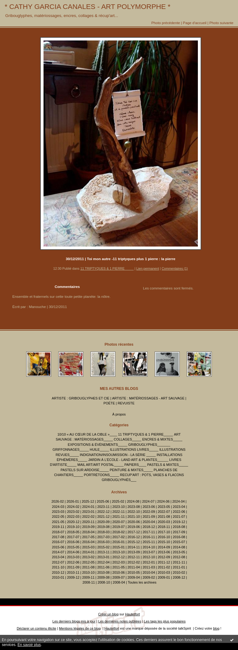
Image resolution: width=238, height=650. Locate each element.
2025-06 (103, 501)
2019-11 (58, 527)
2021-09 (149, 516)
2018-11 (164, 527)
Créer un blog (108, 614)
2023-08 (133, 507)
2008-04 (119, 582)
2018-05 (73, 532)
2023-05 (164, 507)
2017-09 (179, 532)
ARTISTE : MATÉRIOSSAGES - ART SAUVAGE (148, 398)
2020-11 (88, 522)
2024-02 (73, 507)
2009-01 (164, 577)
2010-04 (149, 572)
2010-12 (58, 572)
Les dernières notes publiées (119, 621)
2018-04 (88, 532)
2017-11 (149, 532)
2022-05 (58, 516)
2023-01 (88, 511)
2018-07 (58, 532)
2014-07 (58, 552)
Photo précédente (165, 23)
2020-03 (164, 522)
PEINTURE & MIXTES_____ (131, 470)
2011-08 (88, 567)
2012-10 (149, 557)
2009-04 (133, 577)
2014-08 (179, 547)
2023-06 (149, 507)
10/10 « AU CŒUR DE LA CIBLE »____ (87, 434)
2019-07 (118, 527)
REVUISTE (126, 403)
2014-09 (164, 547)
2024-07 (148, 501)
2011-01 (179, 567)
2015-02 (103, 547)
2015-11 (149, 542)
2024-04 (178, 501)
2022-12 (103, 511)
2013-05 (179, 552)
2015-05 (73, 547)
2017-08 (58, 537)
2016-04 (88, 542)
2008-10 (104, 582)
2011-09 (73, 567)
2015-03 (88, 547)
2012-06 (73, 562)
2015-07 (179, 542)
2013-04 (58, 557)
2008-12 (179, 577)
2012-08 (179, 557)
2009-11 (88, 577)
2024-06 (163, 501)
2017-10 (164, 532)
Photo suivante (221, 23)
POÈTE (109, 403)
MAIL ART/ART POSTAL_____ (100, 464)
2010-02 (179, 572)
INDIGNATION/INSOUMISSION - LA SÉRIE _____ (118, 455)
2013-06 (164, 552)
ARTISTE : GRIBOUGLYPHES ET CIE (81, 398)
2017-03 (103, 537)
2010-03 (164, 572)
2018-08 (179, 527)
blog (216, 628)
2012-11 (133, 557)
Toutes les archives (142, 582)
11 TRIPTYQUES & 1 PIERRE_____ (107, 268)
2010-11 (73, 572)
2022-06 (179, 511)
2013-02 (88, 557)
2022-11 (118, 511)
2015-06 (58, 547)
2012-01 (149, 562)
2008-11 (88, 582)
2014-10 (149, 547)
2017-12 (133, 532)
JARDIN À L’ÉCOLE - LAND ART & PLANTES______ (128, 460)
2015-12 (133, 542)
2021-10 (133, 516)
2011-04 (133, 567)
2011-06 (103, 567)
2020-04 (149, 522)
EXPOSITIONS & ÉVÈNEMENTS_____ (97, 444)
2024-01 (88, 507)
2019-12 (179, 522)
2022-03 (73, 516)
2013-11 (103, 552)
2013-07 (149, 552)
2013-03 (73, 557)
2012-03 (118, 562)
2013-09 (133, 552)
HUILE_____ (99, 449)
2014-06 (73, 552)
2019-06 (133, 527)
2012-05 (88, 562)
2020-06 (133, 522)
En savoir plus (29, 645)
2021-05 (58, 522)
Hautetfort (132, 614)
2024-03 (58, 507)
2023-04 (179, 507)
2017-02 (118, 537)
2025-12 (88, 501)
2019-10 (73, 527)
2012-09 (164, 557)
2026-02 (58, 501)
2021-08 (164, 516)
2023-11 (103, 507)
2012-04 (103, 562)
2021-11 (118, 516)
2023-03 (58, 511)
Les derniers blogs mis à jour (73, 621)
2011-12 (164, 562)
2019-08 (103, 527)
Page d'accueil (195, 23)
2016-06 (73, 542)
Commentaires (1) (175, 268)
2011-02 (164, 567)
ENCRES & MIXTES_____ (162, 439)
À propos (119, 414)
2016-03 (103, 542)
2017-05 (88, 537)
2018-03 (103, 532)
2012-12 (118, 557)
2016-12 (133, 537)
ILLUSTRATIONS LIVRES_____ (134, 449)
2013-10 (118, 552)
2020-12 (73, 522)
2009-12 (73, 577)
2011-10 (58, 567)
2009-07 (118, 577)
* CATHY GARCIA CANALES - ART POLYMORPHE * (87, 6)
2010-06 (118, 572)
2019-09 (88, 527)
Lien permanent (147, 268)
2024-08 (133, 501)
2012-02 (133, 562)
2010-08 (103, 572)
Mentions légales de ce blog (80, 628)
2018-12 (149, 527)
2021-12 (103, 516)
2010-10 (88, 572)
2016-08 (179, 537)
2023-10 (118, 507)
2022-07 (164, 511)
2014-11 (133, 547)
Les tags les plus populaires (165, 621)
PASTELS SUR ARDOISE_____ (85, 470)
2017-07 (73, 537)
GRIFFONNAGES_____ (70, 449)
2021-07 (179, 516)
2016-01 (118, 542)
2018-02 (118, 532)
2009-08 (103, 577)
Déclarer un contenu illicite (36, 628)
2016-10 (164, 537)
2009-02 (149, 577)
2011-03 (149, 567)
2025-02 (118, 501)
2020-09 (103, 522)
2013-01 (103, 557)
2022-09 (149, 511)
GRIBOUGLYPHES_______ (149, 444)
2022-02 (88, 516)
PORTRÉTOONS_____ (101, 475)
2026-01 (73, 501)
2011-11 (179, 562)
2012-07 (58, 562)
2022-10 (133, 511)
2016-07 (58, 542)
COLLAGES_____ (127, 439)
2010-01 (58, 577)
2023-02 (73, 511)
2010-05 (133, 572)
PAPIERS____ (135, 464)
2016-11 (149, 537)
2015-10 (164, 542)
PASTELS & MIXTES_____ (167, 464)
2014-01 (88, 552)
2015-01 (118, 547)
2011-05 (118, 567)
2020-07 (118, 522)
